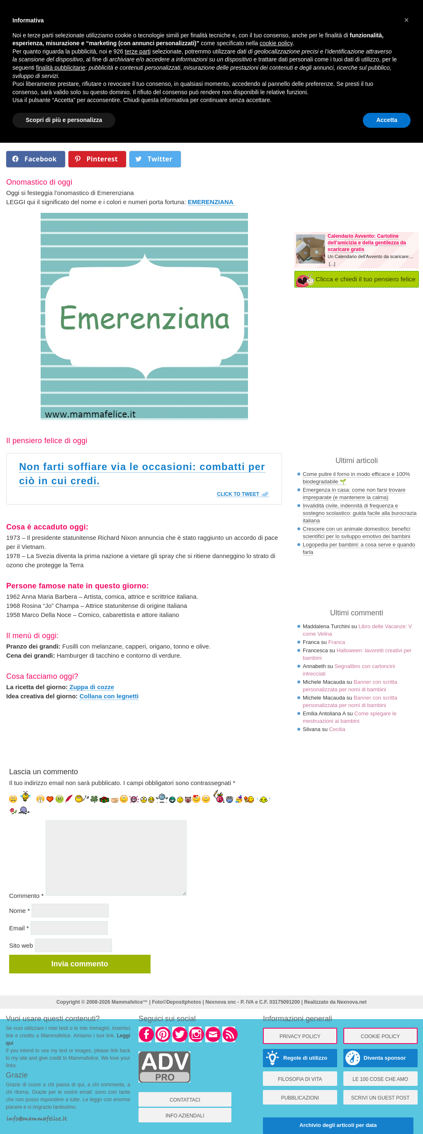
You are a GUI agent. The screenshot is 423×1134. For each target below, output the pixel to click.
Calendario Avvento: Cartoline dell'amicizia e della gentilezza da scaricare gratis (367, 242)
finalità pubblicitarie (60, 67)
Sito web (21, 945)
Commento (26, 895)
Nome (19, 910)
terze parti (138, 51)
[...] (332, 263)
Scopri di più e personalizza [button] (64, 120)
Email (19, 928)
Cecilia (337, 729)
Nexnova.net (352, 1002)
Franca (336, 642)
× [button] (406, 19)
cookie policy (276, 43)
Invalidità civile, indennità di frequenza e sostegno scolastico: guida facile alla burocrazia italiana (360, 513)
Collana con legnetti (109, 696)
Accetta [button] (386, 120)
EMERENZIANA (211, 201)
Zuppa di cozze (91, 686)
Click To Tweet (238, 494)
